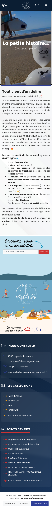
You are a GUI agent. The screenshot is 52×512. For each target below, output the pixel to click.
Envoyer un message (18, 366)
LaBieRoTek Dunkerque (16, 462)
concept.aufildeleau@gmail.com (24, 361)
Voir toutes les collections (20, 415)
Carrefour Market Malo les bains (21, 444)
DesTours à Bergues (15, 458)
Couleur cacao (13, 453)
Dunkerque (11, 400)
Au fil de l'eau (12, 396)
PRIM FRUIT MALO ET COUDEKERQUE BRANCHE (22, 473)
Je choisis (23, 503)
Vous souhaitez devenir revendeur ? (25, 480)
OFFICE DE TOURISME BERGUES (19, 467)
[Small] (20, 251)
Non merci (10, 503)
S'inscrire (44, 251)
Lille (7, 405)
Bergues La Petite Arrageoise (19, 439)
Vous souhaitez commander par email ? (27, 372)
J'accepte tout (39, 503)
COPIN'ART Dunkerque (16, 449)
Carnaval (10, 410)
